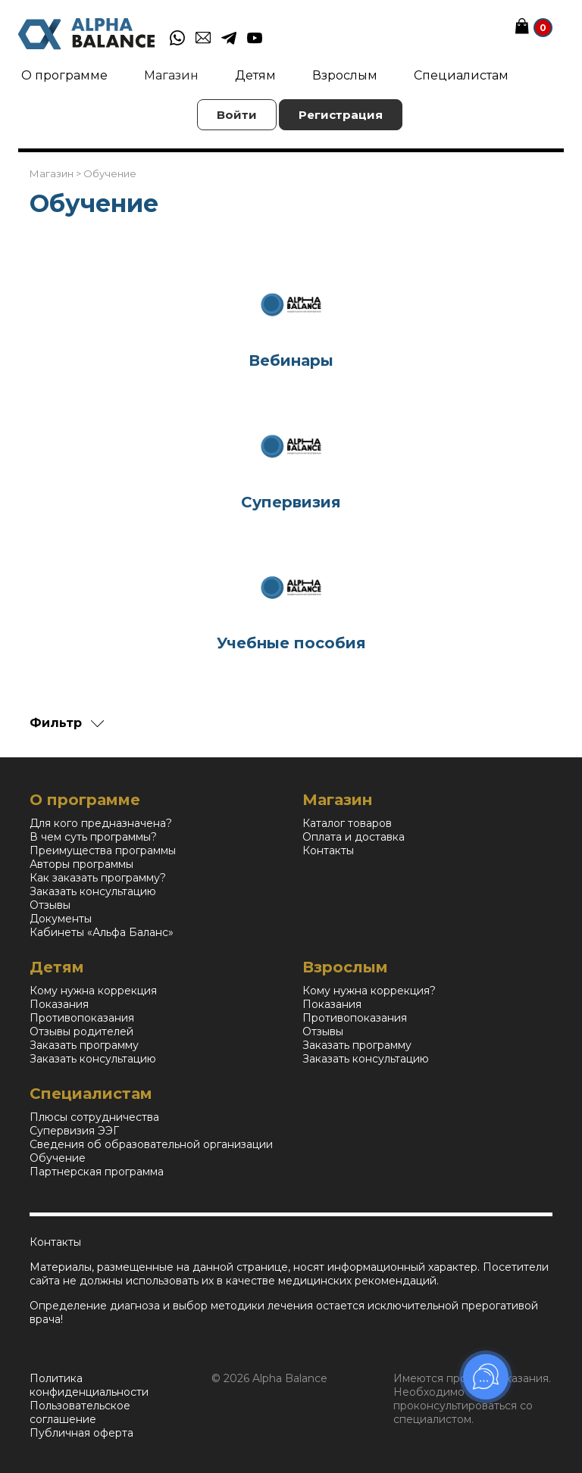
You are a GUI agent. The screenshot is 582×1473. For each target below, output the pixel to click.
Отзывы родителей (81, 1031)
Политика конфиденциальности (89, 1385)
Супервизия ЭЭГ (74, 1131)
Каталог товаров (347, 823)
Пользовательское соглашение (80, 1412)
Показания (59, 1004)
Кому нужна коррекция (93, 990)
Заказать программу (84, 1045)
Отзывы (50, 905)
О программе (64, 75)
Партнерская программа (97, 1171)
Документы (61, 918)
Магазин (171, 75)
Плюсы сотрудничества (94, 1117)
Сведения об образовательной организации (151, 1144)
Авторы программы (81, 864)
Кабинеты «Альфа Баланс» (102, 932)
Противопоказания (82, 1018)
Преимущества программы (103, 850)
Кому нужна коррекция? (369, 990)
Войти (237, 115)
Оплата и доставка (353, 837)
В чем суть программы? (93, 837)
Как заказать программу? (98, 878)
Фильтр (56, 723)
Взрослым (344, 75)
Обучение (58, 1158)
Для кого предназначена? (101, 823)
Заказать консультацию (93, 891)
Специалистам (461, 75)
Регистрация (341, 115)
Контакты (328, 850)
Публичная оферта (81, 1433)
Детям (255, 75)
